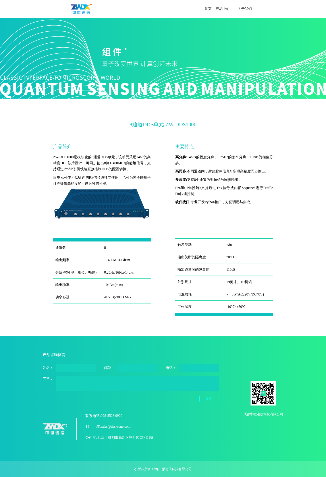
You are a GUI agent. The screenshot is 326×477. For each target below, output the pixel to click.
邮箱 (92, 427)
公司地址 (92, 437)
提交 (209, 398)
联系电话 (92, 416)
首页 (208, 9)
